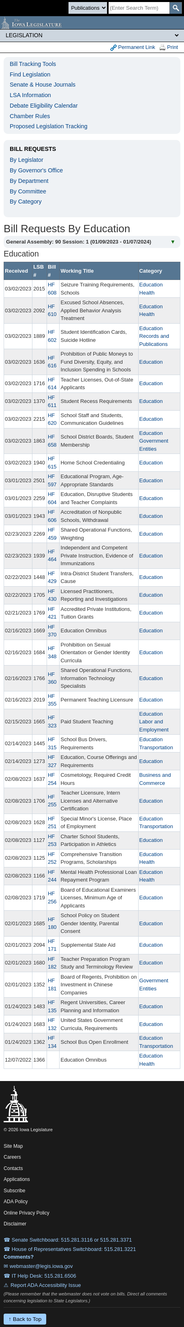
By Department (29, 181)
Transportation (156, 747)
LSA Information (30, 95)
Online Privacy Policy (26, 1213)
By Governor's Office (36, 170)
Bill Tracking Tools (33, 64)
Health (147, 293)
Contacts (13, 1168)
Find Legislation (30, 74)
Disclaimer (15, 1224)
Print (168, 47)
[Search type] (87, 8)
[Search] (139, 8)
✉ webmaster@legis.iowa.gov (38, 1266)
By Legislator (26, 160)
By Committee (28, 191)
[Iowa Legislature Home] (92, 22)
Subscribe (14, 1190)
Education (151, 285)
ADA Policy (16, 1201)
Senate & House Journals (42, 84)
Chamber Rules (30, 116)
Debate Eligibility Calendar (44, 105)
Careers (12, 1157)
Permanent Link (132, 47)
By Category (26, 201)
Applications (17, 1179)
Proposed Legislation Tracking (49, 126)
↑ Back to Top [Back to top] (25, 1319)
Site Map (13, 1146)
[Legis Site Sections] (92, 35)
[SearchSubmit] (175, 8)
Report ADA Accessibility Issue (46, 1285)
